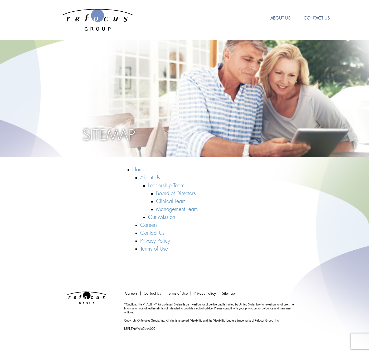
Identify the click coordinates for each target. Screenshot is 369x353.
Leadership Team (166, 185)
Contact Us (317, 18)
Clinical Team (171, 201)
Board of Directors (176, 193)
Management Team (177, 209)
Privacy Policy (155, 241)
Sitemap (228, 293)
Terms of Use (154, 249)
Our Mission (161, 217)
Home (138, 169)
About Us (280, 18)
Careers (149, 225)
